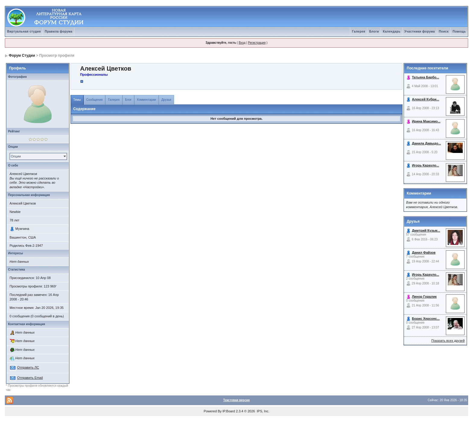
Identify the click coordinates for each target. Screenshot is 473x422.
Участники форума (420, 31)
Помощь (459, 31)
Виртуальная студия (24, 31)
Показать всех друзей (448, 340)
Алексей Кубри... (425, 99)
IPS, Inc (262, 411)
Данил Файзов (423, 252)
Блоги (374, 31)
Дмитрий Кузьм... (426, 230)
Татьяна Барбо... (425, 77)
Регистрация (256, 42)
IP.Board (229, 411)
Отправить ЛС (28, 367)
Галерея (358, 31)
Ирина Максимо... (426, 121)
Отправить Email (30, 377)
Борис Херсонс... (426, 318)
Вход (242, 42)
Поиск (444, 31)
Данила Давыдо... (426, 143)
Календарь (391, 31)
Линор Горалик (424, 296)
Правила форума (58, 31)
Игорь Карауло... (425, 165)
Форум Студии (22, 55)
